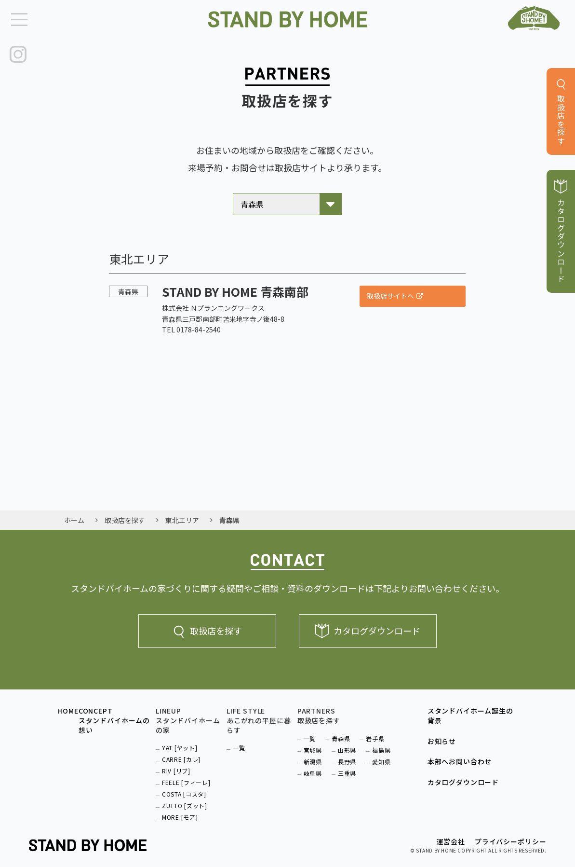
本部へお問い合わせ (460, 758)
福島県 (381, 747)
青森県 (341, 735)
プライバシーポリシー (510, 838)
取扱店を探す (207, 627)
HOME (67, 707)
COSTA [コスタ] (184, 790)
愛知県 (381, 758)
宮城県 (313, 747)
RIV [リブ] (176, 767)
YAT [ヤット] (179, 744)
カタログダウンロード (367, 627)
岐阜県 (313, 770)
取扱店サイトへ (390, 292)
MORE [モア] (180, 814)
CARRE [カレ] (181, 756)
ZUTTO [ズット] (184, 802)
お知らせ (442, 738)
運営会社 (451, 838)
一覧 (239, 744)
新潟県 (313, 758)
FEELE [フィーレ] (186, 779)
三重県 (347, 770)
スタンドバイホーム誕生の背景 (470, 712)
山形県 (347, 747)
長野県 (347, 758)
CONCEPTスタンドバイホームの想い (114, 717)
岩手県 (375, 735)
